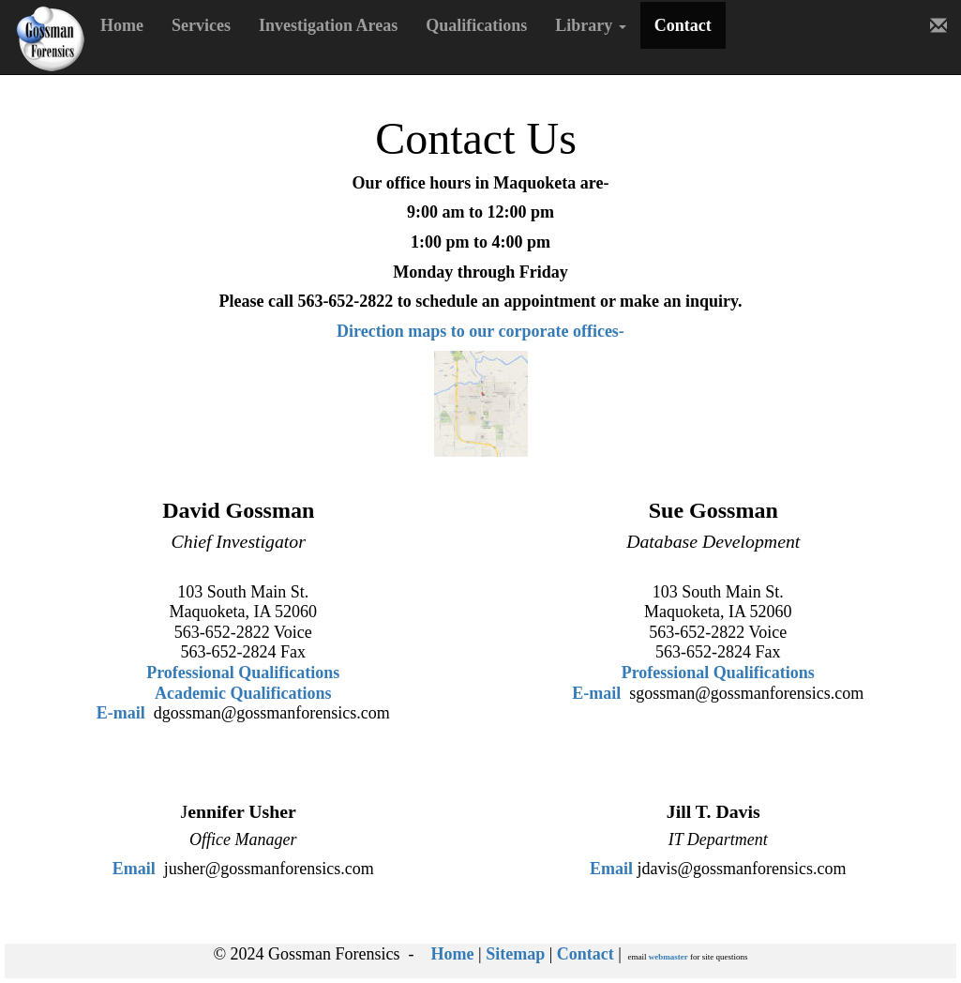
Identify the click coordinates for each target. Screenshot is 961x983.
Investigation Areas (328, 25)
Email (134, 868)
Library (590, 25)
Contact (683, 25)
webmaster (668, 956)
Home (121, 25)
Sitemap (515, 954)
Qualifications (476, 25)
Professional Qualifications (242, 672)
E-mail (121, 712)
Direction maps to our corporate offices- (480, 331)
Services (201, 25)
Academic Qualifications (243, 693)
